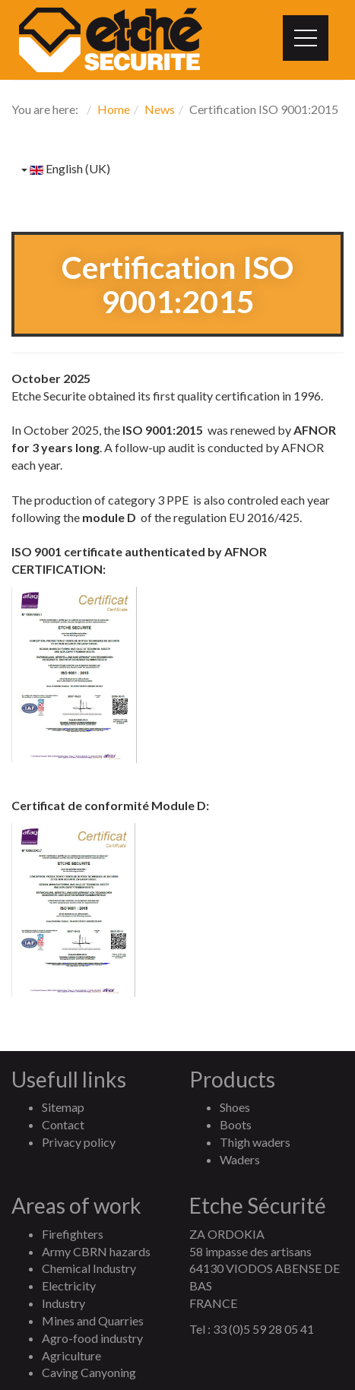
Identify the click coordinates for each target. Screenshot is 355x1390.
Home (113, 109)
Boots (236, 1124)
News (159, 109)
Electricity (69, 1285)
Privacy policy (79, 1142)
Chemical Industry (89, 1268)
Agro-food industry (92, 1338)
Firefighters (72, 1234)
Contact (63, 1124)
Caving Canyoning (89, 1372)
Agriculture (71, 1355)
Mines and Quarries (93, 1320)
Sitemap (63, 1107)
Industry (63, 1303)
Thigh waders (255, 1142)
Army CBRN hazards (96, 1251)
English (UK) (65, 168)
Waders (240, 1159)
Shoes (235, 1107)
